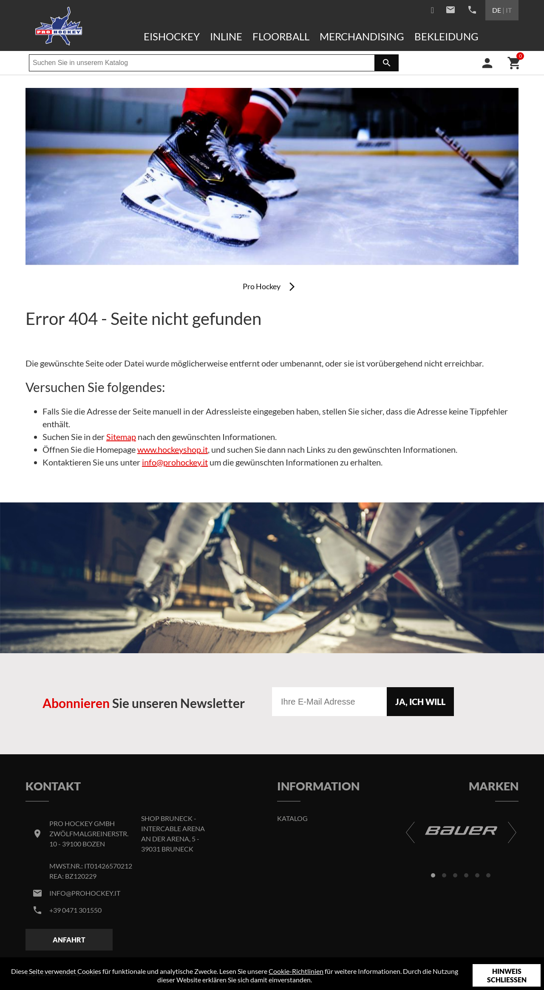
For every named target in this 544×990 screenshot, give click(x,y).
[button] (433, 875)
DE (496, 10)
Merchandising (362, 36)
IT (509, 10)
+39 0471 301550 (75, 910)
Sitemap (121, 437)
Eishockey (172, 36)
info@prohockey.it (175, 462)
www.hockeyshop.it (172, 449)
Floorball (280, 36)
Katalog (292, 818)
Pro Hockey (261, 286)
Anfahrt (69, 940)
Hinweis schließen (507, 975)
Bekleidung (446, 36)
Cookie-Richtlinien (296, 971)
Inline (226, 36)
